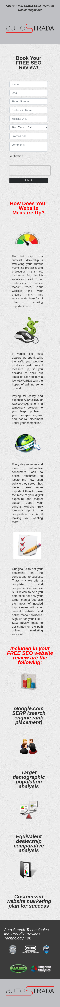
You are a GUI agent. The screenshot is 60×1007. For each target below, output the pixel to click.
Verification (16, 156)
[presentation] (29, 170)
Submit (28, 180)
